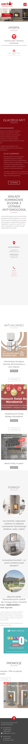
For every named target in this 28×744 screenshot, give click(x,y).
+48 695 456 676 (7, 729)
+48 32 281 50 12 (7, 727)
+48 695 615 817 (7, 731)
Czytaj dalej (14, 182)
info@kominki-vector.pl (9, 733)
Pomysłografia (9, 724)
